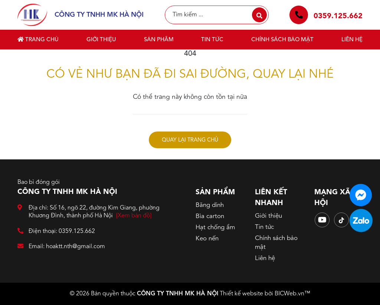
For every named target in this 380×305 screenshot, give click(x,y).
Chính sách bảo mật (282, 40)
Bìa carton (210, 216)
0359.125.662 (338, 16)
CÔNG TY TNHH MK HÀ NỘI (177, 294)
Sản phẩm (159, 40)
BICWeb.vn (289, 294)
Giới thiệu (101, 40)
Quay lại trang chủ (190, 140)
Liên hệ (352, 40)
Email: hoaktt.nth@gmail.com (61, 247)
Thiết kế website (241, 294)
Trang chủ (38, 39)
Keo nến (207, 239)
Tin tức (212, 40)
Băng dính (210, 205)
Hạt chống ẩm (215, 227)
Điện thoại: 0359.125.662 (56, 232)
